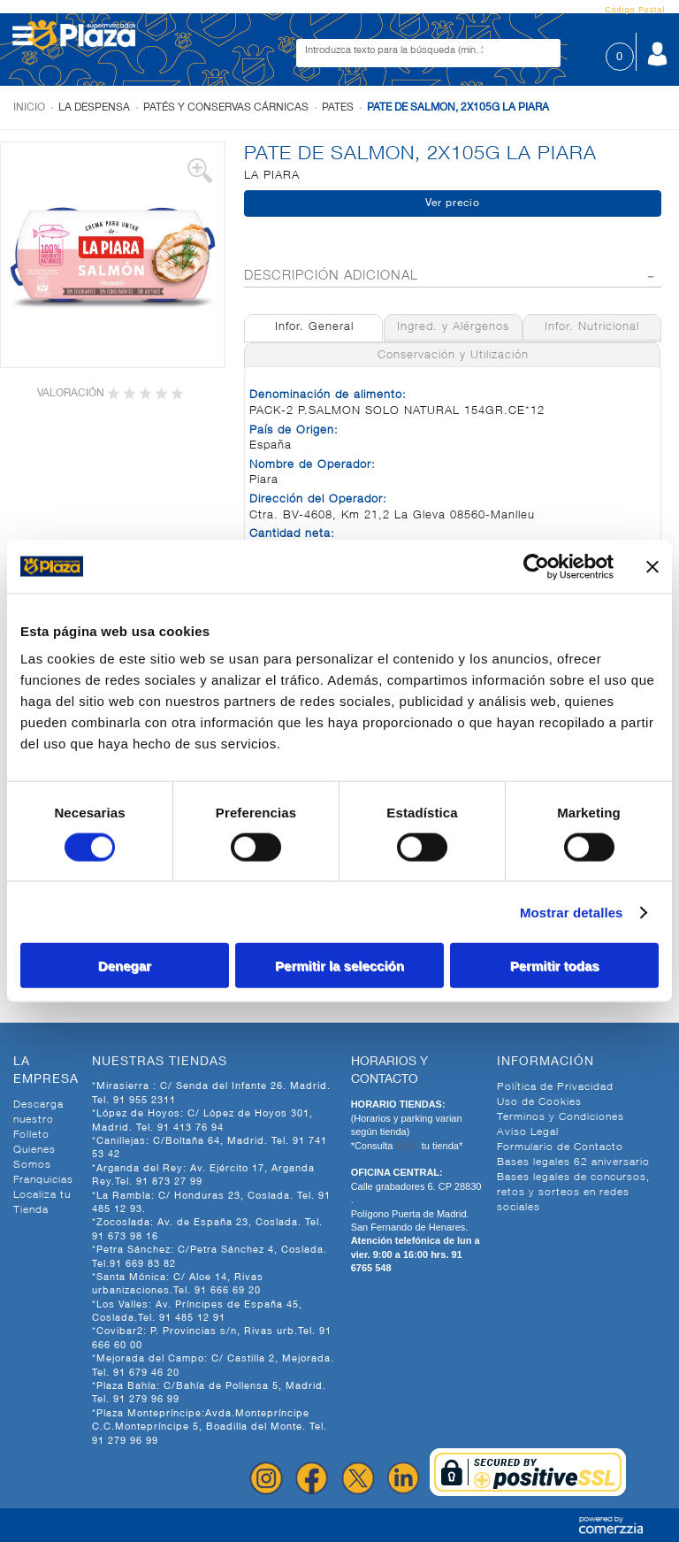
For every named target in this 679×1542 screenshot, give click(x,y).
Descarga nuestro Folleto (38, 1120)
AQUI (408, 1145)
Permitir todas (554, 965)
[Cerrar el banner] (652, 566)
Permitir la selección (339, 965)
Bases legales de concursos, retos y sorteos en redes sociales (573, 1192)
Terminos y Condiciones (560, 1117)
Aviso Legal (528, 1132)
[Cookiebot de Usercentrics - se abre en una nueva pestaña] (536, 566)
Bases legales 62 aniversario (573, 1162)
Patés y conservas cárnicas (226, 108)
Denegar (124, 965)
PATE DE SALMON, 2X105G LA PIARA (458, 108)
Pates (338, 108)
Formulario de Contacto (560, 1147)
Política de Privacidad (555, 1087)
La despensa (94, 108)
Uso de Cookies (539, 1102)
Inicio (29, 108)
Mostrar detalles (571, 911)
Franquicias (43, 1180)
